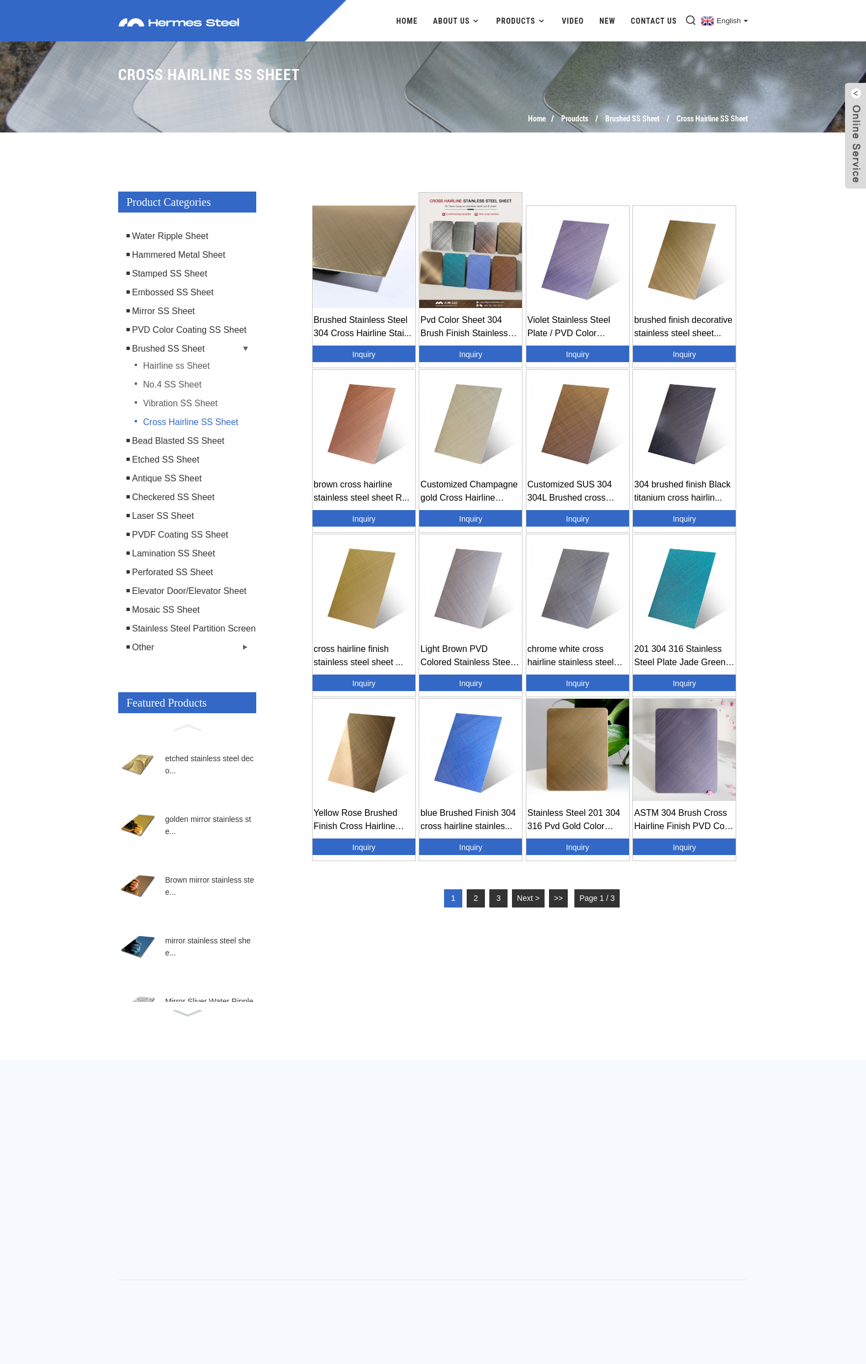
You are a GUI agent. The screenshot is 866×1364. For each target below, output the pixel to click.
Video (573, 21)
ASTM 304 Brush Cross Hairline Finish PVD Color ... (684, 820)
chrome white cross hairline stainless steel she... (570, 656)
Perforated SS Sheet (172, 572)
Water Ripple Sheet (170, 236)
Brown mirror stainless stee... (209, 885)
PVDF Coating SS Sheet (180, 534)
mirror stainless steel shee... (208, 946)
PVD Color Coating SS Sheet (189, 330)
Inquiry (364, 354)
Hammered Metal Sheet (178, 254)
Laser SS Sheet (163, 516)
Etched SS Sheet (165, 459)
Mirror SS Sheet (163, 311)
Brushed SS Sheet (632, 118)
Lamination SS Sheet (173, 553)
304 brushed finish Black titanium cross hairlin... (682, 491)
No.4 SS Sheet (172, 384)
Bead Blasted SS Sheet (178, 440)
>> (558, 898)
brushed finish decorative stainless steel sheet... (683, 326)
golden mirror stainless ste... (208, 825)
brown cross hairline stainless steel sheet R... (361, 491)
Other (143, 647)
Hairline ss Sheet (176, 365)
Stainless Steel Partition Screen (194, 628)
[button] (187, 726)
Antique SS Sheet (167, 478)
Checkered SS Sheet (173, 497)
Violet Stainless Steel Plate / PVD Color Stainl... (568, 327)
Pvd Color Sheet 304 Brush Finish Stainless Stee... (464, 327)
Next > (528, 898)
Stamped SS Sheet (169, 273)
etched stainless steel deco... (209, 764)
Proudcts (574, 118)
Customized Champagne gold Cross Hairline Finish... (469, 492)
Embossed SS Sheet (173, 292)
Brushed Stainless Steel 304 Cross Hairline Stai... (362, 326)
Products (521, 20)
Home (407, 21)
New (607, 21)
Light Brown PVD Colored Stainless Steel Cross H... (466, 656)
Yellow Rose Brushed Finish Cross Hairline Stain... (356, 820)
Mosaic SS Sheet (166, 609)
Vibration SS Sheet (180, 403)
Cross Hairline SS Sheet (712, 118)
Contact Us (654, 21)
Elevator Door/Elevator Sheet (189, 591)
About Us (457, 20)
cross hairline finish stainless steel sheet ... (358, 655)
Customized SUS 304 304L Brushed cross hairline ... (569, 492)
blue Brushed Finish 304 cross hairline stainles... (468, 819)
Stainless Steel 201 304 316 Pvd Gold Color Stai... (573, 820)
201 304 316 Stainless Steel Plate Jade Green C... (679, 656)
